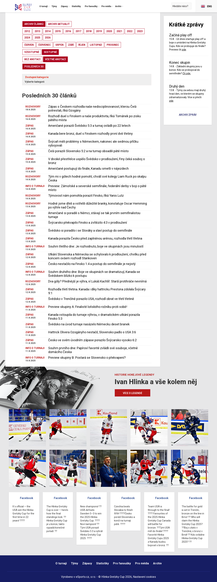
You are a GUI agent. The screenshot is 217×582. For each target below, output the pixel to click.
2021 (119, 31)
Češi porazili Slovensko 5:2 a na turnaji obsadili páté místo (88, 151)
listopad (96, 44)
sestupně (50, 52)
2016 (68, 31)
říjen (81, 44)
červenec (44, 44)
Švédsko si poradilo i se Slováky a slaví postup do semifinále (90, 230)
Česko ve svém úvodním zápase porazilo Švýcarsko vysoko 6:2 (92, 340)
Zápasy (87, 563)
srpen (59, 44)
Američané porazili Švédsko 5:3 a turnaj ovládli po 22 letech (89, 125)
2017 (78, 31)
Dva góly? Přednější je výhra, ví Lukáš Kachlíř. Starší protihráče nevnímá (97, 281)
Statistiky (102, 563)
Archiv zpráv (188, 115)
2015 (58, 31)
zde (184, 49)
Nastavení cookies (144, 576)
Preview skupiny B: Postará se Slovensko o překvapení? (87, 357)
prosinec (113, 44)
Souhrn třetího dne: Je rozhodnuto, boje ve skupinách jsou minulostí (95, 246)
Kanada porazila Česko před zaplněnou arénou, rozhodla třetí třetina (95, 238)
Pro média (142, 563)
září (71, 44)
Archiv (157, 563)
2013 (37, 31)
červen (29, 44)
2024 (27, 37)
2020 (109, 31)
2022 (129, 31)
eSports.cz (82, 576)
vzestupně (31, 52)
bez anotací (32, 59)
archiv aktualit (59, 24)
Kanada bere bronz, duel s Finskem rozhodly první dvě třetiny (90, 133)
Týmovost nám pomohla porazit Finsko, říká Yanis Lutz (86, 195)
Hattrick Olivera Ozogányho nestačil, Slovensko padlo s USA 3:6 (92, 332)
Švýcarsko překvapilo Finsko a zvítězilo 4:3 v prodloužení (87, 222)
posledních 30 (33, 66)
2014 (47, 31)
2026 (47, 37)
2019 (99, 31)
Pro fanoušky (122, 563)
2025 (37, 37)
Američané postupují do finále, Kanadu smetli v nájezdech (88, 168)
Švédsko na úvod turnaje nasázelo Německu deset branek (89, 324)
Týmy (74, 563)
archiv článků (33, 24)
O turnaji (61, 563)
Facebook (26, 498)
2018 (88, 31)
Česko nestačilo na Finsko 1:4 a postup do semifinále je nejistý (92, 264)
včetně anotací (55, 59)
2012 (27, 31)
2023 (140, 31)
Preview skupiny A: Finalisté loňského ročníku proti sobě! (87, 307)
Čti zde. (187, 73)
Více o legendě (132, 393)
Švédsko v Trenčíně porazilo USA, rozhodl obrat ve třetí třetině (91, 299)
